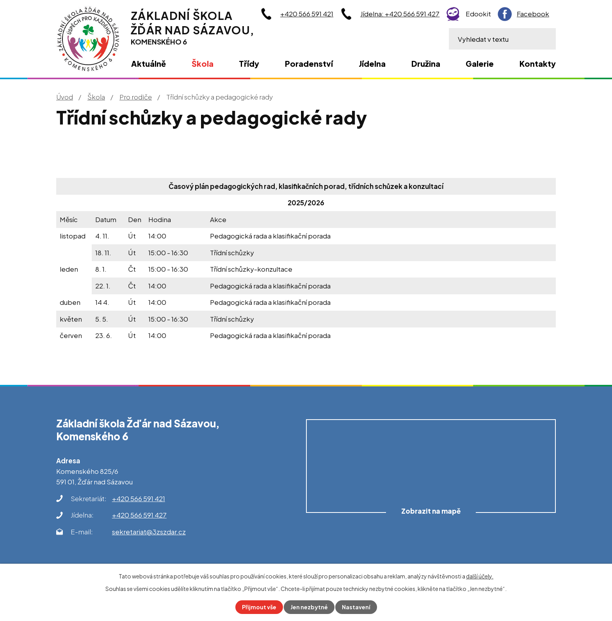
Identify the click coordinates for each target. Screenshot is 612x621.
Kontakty (537, 63)
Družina (425, 63)
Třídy (249, 63)
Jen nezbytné (309, 606)
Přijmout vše (259, 606)
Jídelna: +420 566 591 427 (399, 13)
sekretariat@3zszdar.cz (149, 531)
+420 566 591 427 (139, 515)
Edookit (478, 13)
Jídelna (372, 63)
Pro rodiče (135, 97)
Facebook (533, 13)
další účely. (479, 576)
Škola (96, 97)
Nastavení (356, 606)
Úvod (64, 97)
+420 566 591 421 (306, 13)
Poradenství (309, 63)
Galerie (480, 63)
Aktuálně (148, 63)
